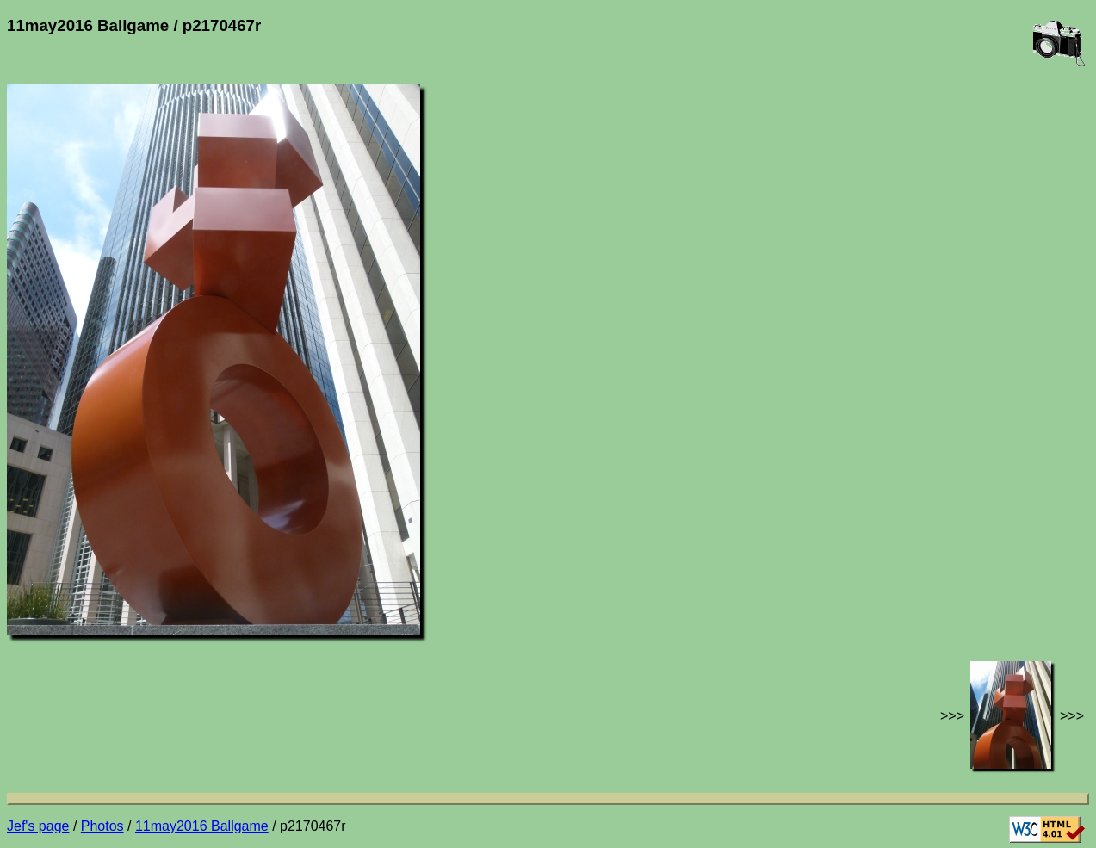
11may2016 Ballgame (202, 826)
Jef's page (38, 826)
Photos (102, 826)
